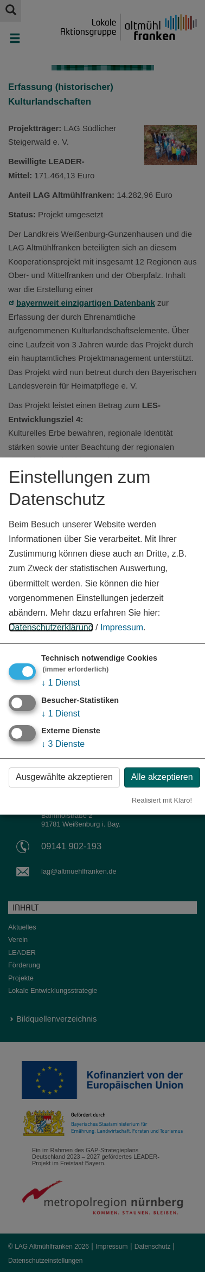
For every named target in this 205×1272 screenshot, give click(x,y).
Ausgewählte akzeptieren (64, 777)
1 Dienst (60, 682)
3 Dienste (63, 743)
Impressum (121, 627)
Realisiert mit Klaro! (162, 800)
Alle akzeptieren (162, 777)
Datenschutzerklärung (51, 627)
